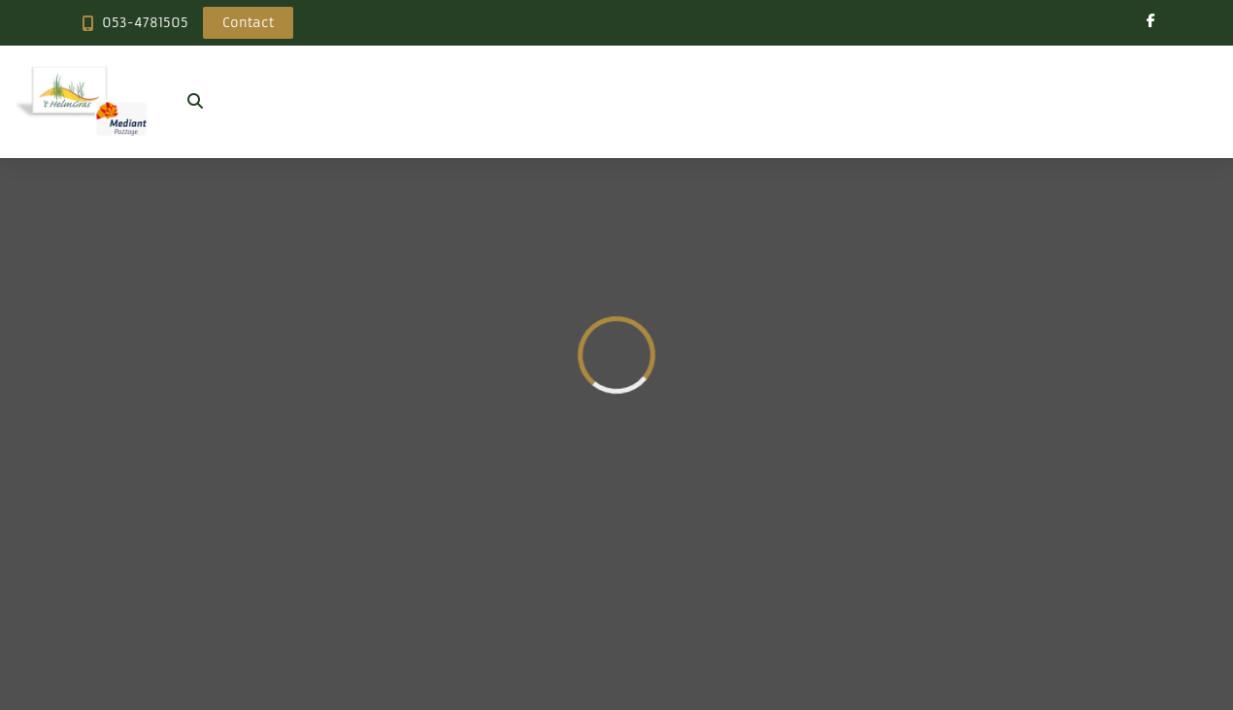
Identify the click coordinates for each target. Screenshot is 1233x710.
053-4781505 (145, 23)
